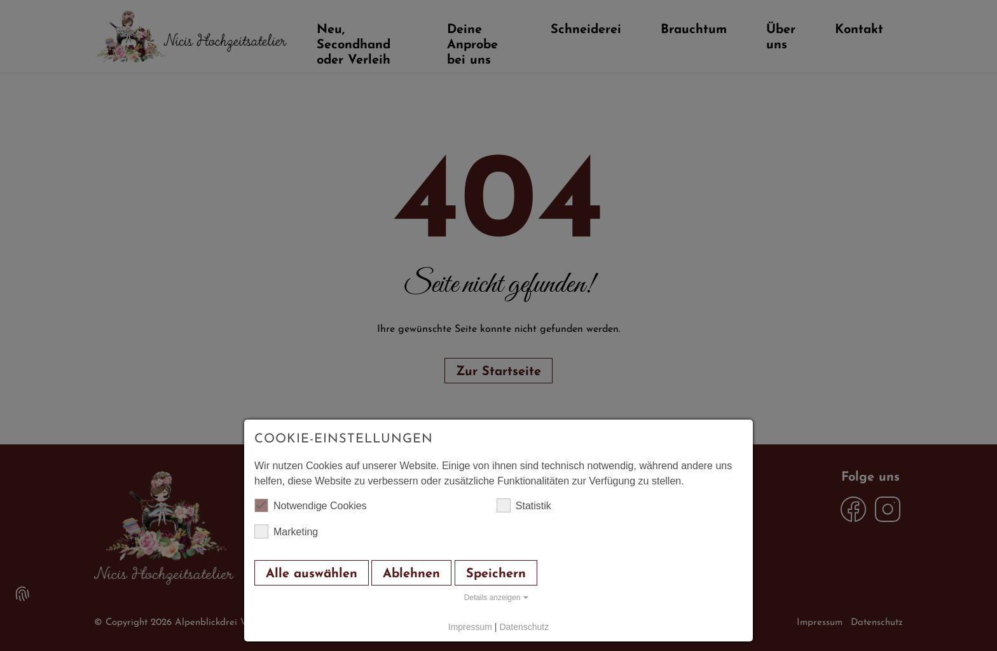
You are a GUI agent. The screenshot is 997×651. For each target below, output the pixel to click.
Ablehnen (411, 574)
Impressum (470, 627)
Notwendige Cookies (310, 505)
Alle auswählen (311, 574)
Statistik (524, 505)
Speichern (496, 574)
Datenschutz (524, 627)
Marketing (286, 531)
